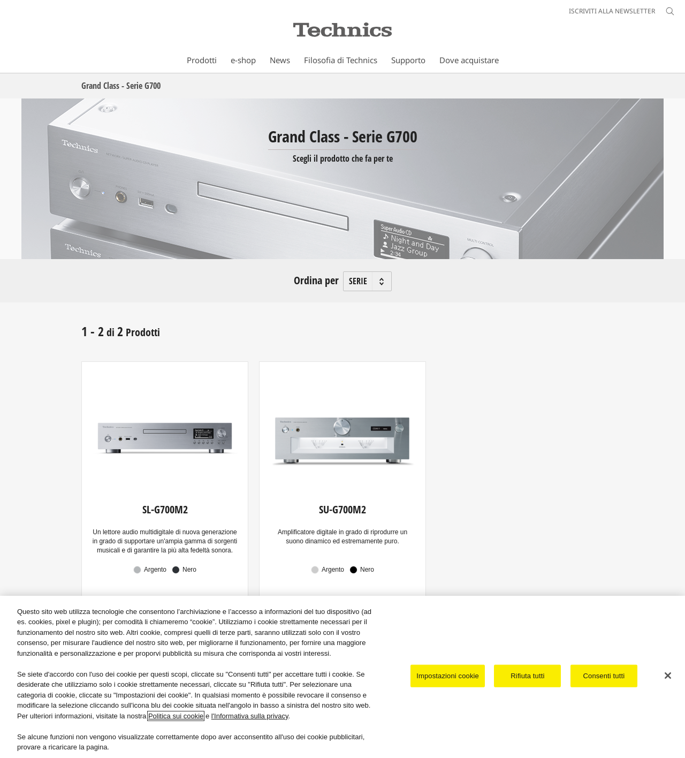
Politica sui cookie (175, 716)
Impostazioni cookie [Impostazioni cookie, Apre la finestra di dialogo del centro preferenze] (447, 676)
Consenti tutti (604, 676)
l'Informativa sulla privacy (249, 716)
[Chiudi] (668, 675)
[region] (342, 677)
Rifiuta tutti (527, 676)
